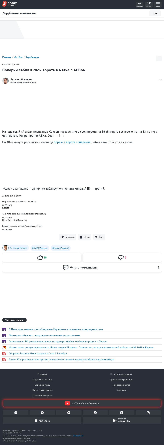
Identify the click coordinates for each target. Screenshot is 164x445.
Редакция (42, 374)
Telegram (69, 237)
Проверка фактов (121, 384)
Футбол (18, 57)
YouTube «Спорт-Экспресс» (82, 403)
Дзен (87, 237)
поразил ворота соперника (72, 142)
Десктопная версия (42, 395)
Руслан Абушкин (21, 79)
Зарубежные (32, 57)
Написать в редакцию (121, 374)
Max (101, 237)
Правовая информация (121, 379)
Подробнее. (78, 436)
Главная (7, 57)
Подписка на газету (42, 379)
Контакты (121, 390)
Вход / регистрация (42, 390)
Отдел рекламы (42, 384)
